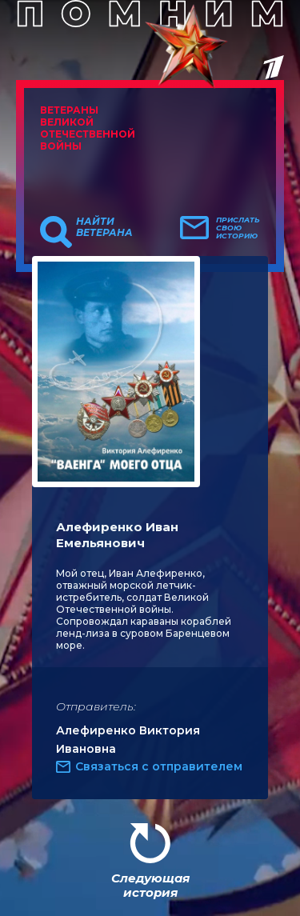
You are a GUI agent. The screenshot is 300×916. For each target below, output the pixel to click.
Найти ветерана (104, 227)
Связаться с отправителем (158, 766)
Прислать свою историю (238, 228)
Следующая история (150, 885)
